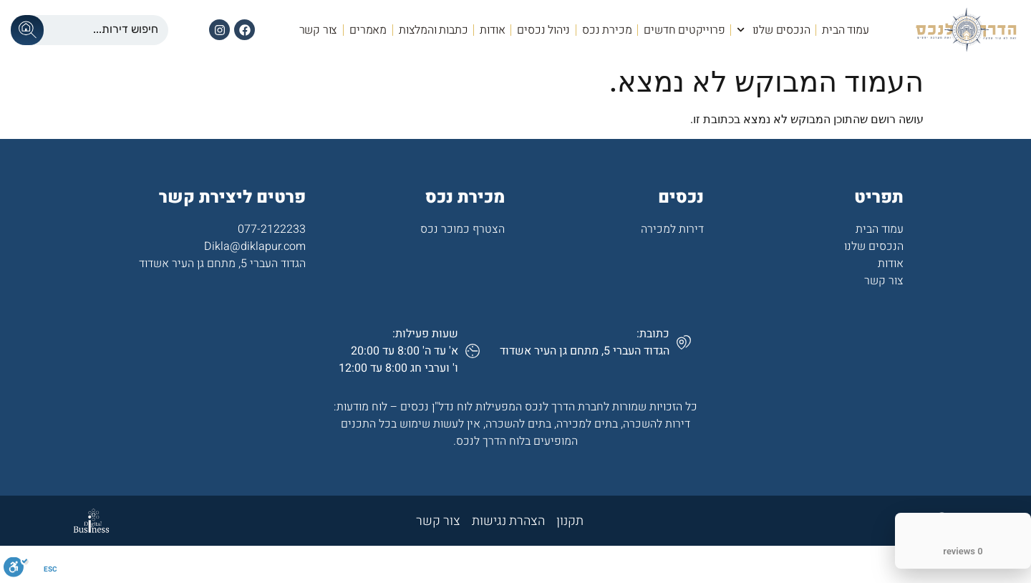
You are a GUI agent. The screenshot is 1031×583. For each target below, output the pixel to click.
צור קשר (318, 30)
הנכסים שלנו (773, 30)
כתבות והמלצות (433, 30)
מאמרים (368, 30)
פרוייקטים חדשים (684, 30)
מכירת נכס (606, 30)
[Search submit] (27, 30)
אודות (492, 30)
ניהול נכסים (543, 30)
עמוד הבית (845, 30)
